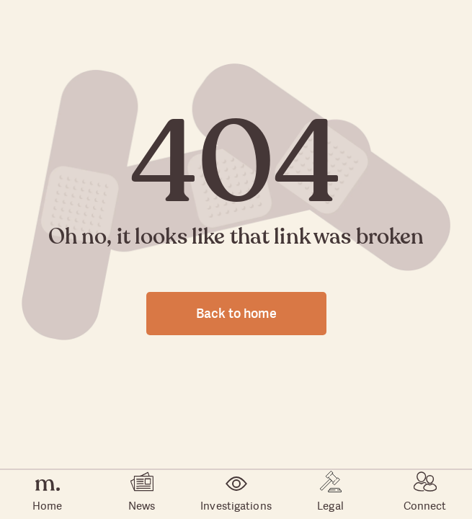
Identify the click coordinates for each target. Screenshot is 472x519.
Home (47, 495)
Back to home (236, 313)
